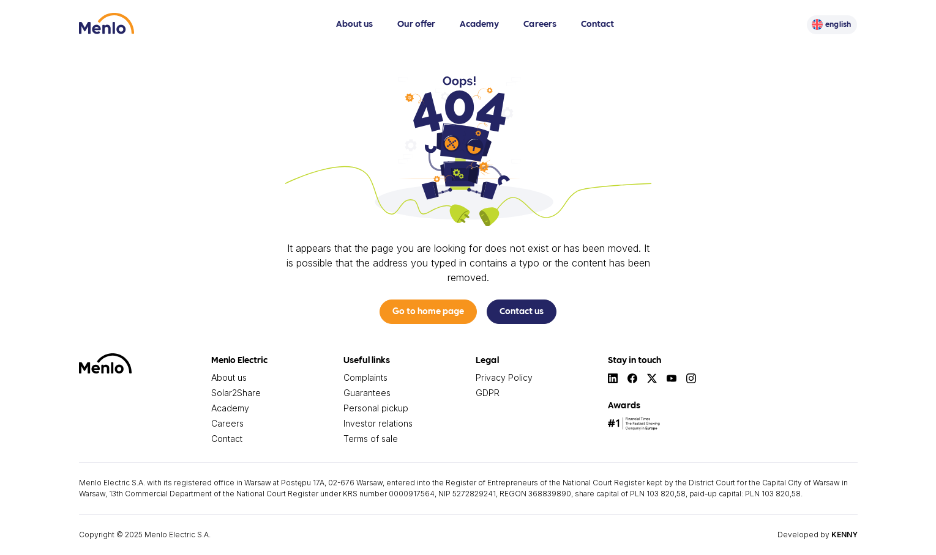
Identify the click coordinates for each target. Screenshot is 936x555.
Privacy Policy (504, 377)
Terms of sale (370, 438)
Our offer (416, 23)
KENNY (844, 534)
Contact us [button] (522, 310)
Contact (597, 23)
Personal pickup (375, 408)
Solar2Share (236, 393)
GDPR (488, 393)
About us (354, 23)
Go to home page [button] (428, 310)
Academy (479, 23)
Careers (539, 23)
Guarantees (367, 393)
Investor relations (378, 423)
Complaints (365, 377)
